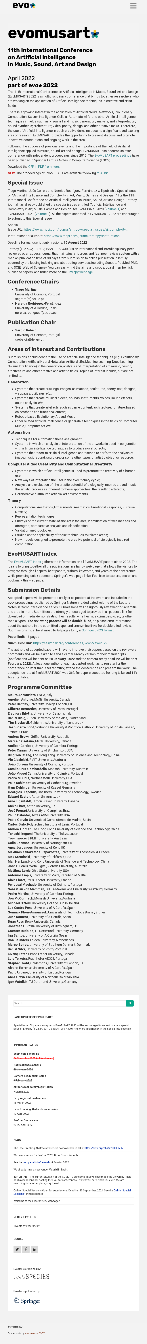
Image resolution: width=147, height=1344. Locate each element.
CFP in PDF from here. (44, 167)
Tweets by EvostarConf (27, 1225)
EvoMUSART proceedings (112, 155)
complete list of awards (36, 1162)
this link (102, 173)
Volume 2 (42, 214)
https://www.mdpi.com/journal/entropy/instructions (82, 236)
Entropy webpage (80, 272)
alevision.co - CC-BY (35, 1333)
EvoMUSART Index (27, 562)
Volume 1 (112, 209)
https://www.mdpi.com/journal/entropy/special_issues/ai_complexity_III (77, 229)
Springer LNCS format (98, 630)
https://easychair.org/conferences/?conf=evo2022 (70, 643)
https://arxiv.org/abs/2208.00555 (104, 1148)
